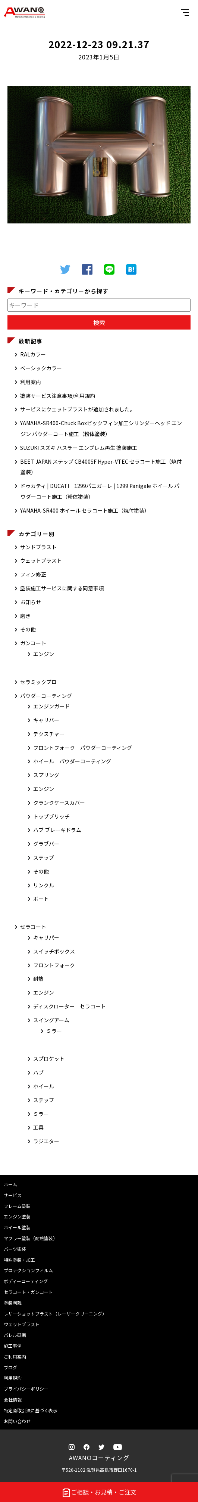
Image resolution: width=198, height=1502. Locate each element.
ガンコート (33, 643)
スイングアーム (51, 1020)
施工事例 (13, 1345)
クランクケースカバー (59, 802)
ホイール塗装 (17, 1227)
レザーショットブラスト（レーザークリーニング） (55, 1313)
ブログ (10, 1367)
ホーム (10, 1184)
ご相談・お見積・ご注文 (99, 1492)
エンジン (43, 654)
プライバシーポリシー (26, 1388)
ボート (41, 898)
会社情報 (13, 1399)
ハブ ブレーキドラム (57, 830)
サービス (13, 1195)
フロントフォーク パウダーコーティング (82, 747)
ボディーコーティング (26, 1281)
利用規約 (13, 1378)
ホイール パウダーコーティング (72, 761)
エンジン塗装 (17, 1216)
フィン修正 (33, 574)
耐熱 (38, 978)
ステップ (43, 857)
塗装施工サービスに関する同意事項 (62, 588)
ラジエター (46, 1141)
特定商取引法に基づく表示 (30, 1410)
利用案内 (30, 382)
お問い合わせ (17, 1421)
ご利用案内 (15, 1356)
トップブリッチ (51, 816)
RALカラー (33, 354)
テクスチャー (49, 734)
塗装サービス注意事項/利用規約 (57, 395)
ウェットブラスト (41, 560)
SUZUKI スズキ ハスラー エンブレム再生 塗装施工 (78, 447)
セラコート (33, 926)
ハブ (38, 1072)
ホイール (43, 1086)
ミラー (54, 1031)
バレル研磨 (15, 1335)
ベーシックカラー (41, 368)
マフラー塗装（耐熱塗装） (30, 1238)
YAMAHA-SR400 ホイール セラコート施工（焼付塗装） (85, 510)
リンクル (43, 885)
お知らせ (30, 602)
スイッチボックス (54, 951)
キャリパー (46, 720)
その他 (28, 629)
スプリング (46, 775)
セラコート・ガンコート (28, 1292)
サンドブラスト (38, 547)
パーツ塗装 (15, 1249)
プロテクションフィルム (28, 1270)
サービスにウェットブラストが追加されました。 (77, 409)
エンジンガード (51, 706)
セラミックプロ (38, 682)
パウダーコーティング (46, 695)
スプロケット (49, 1058)
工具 (38, 1127)
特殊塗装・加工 (19, 1260)
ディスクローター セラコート (69, 1006)
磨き (25, 615)
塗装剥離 (13, 1302)
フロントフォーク (54, 965)
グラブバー (46, 843)
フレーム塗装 (17, 1206)
